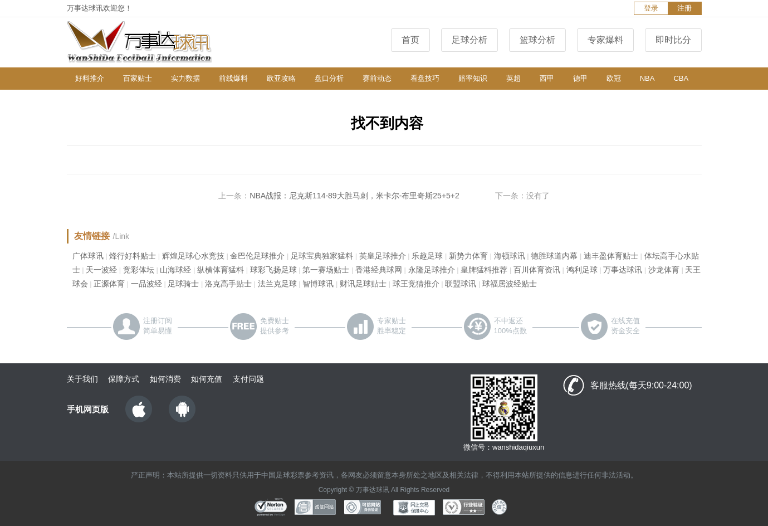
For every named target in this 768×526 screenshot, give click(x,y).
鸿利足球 (582, 269)
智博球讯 (318, 283)
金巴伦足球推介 (257, 255)
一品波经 (146, 283)
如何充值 (206, 378)
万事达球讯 (622, 269)
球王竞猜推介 (416, 283)
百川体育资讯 (536, 269)
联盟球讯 (460, 283)
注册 (684, 8)
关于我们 (82, 378)
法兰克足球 (277, 283)
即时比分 (673, 40)
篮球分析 (537, 40)
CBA (680, 78)
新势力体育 (468, 255)
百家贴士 (137, 78)
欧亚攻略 (281, 78)
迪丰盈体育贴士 (611, 255)
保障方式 (123, 378)
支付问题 (248, 378)
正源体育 (109, 283)
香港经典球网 (378, 269)
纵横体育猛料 (220, 269)
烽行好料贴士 (132, 255)
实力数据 (185, 78)
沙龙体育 (663, 269)
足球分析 (469, 40)
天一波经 (101, 269)
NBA (647, 78)
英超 (513, 78)
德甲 (580, 78)
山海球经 (175, 269)
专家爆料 (605, 40)
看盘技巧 (424, 78)
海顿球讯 (509, 255)
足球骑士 (183, 283)
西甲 (547, 78)
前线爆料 (233, 78)
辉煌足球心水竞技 (193, 255)
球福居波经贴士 (509, 283)
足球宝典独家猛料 (322, 255)
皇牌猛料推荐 (484, 269)
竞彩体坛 (138, 269)
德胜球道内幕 (554, 255)
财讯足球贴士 (363, 283)
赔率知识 (472, 78)
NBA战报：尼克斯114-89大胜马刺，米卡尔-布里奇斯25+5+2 (354, 195)
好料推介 (89, 78)
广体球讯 (88, 255)
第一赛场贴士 (325, 269)
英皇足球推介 (382, 255)
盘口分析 (329, 78)
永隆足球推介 (431, 269)
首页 (410, 40)
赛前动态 (377, 78)
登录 (651, 8)
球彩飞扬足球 (273, 269)
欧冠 (613, 78)
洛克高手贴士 (228, 283)
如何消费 (165, 378)
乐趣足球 (427, 255)
